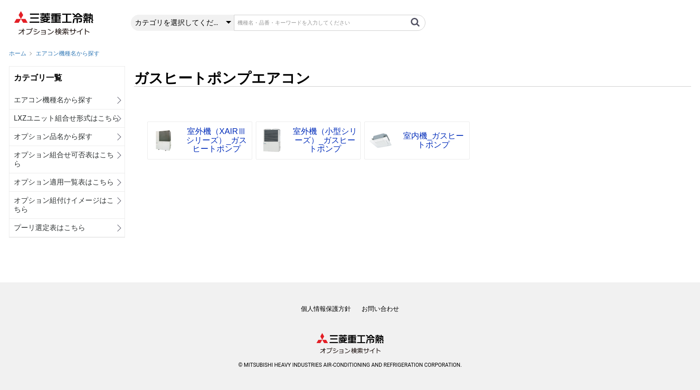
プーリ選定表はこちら (49, 227)
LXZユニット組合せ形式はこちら (66, 118)
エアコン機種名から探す (68, 53)
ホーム (17, 53)
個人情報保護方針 (326, 308)
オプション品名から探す (53, 136)
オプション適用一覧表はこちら (64, 182)
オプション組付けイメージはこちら (64, 205)
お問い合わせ (380, 308)
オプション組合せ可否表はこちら (64, 159)
